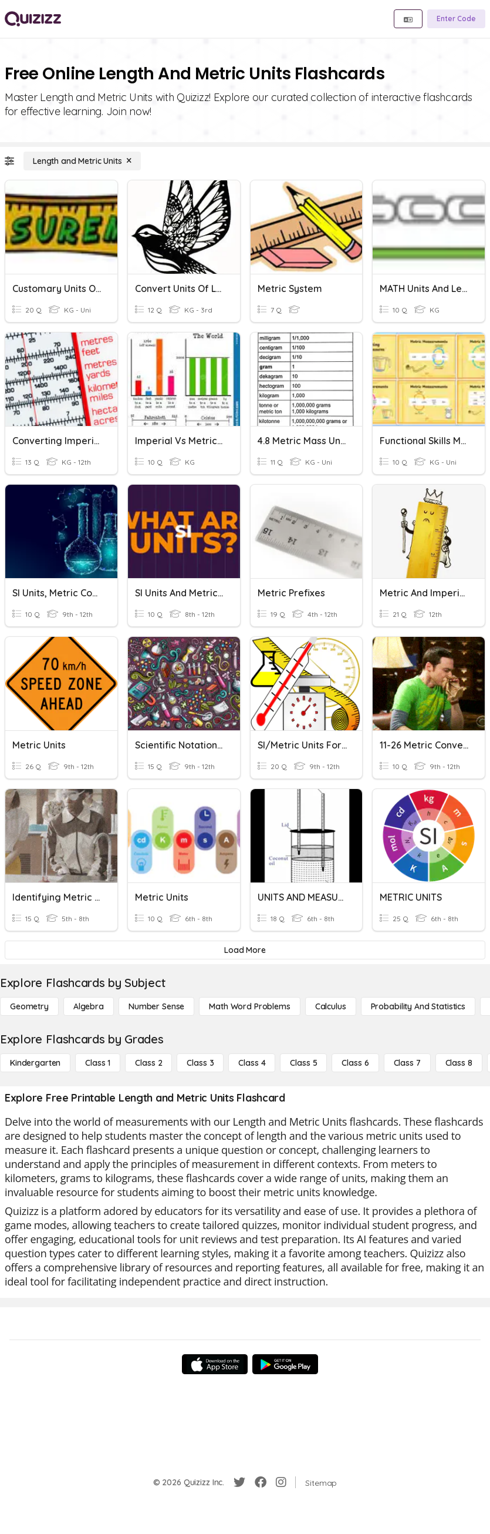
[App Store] (215, 1364)
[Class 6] (355, 1062)
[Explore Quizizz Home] (33, 18)
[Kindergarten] (35, 1062)
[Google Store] (285, 1364)
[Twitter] (239, 1482)
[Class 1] (97, 1062)
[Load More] (245, 950)
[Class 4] (251, 1062)
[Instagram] (281, 1482)
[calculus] (330, 1006)
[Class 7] (407, 1062)
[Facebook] (260, 1482)
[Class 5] (303, 1062)
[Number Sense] (156, 1006)
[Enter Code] (456, 18)
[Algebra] (88, 1006)
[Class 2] (148, 1062)
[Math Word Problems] (249, 1006)
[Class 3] (200, 1062)
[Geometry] (29, 1006)
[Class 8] (458, 1062)
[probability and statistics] (418, 1006)
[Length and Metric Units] (82, 161)
